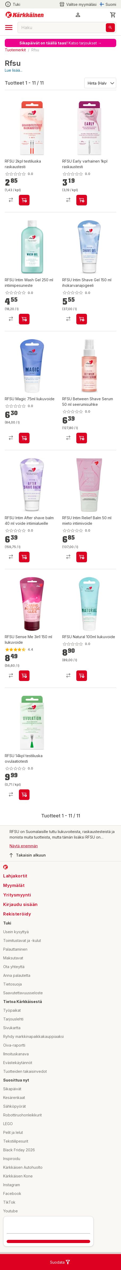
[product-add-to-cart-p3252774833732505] (24, 675)
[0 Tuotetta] (113, 15)
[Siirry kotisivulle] (24, 15)
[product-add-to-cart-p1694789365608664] (81, 200)
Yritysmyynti (17, 895)
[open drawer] (9, 27)
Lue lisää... (13, 70)
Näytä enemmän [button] (24, 846)
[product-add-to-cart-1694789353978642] (81, 557)
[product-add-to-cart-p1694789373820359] (24, 438)
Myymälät (13, 885)
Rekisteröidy (17, 914)
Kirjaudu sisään (20, 904)
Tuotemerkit (15, 50)
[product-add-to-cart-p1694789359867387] (24, 557)
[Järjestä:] (100, 83)
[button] (78, 15)
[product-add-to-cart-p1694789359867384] (81, 319)
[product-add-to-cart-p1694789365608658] (24, 200)
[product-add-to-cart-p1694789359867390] (81, 438)
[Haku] (110, 27)
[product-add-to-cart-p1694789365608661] (24, 794)
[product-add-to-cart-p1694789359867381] (24, 319)
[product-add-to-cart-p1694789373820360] (81, 675)
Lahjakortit (15, 875)
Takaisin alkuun (28, 855)
